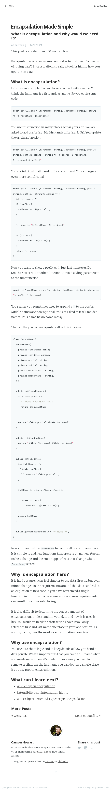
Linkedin (63, 760)
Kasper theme (103, 786)
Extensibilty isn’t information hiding (42, 692)
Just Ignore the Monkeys (13, 786)
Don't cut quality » (88, 715)
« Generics (19, 715)
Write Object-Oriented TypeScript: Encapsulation (51, 698)
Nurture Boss (43, 750)
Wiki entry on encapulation (36, 685)
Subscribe (101, 5)
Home (11, 5)
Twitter (49, 760)
